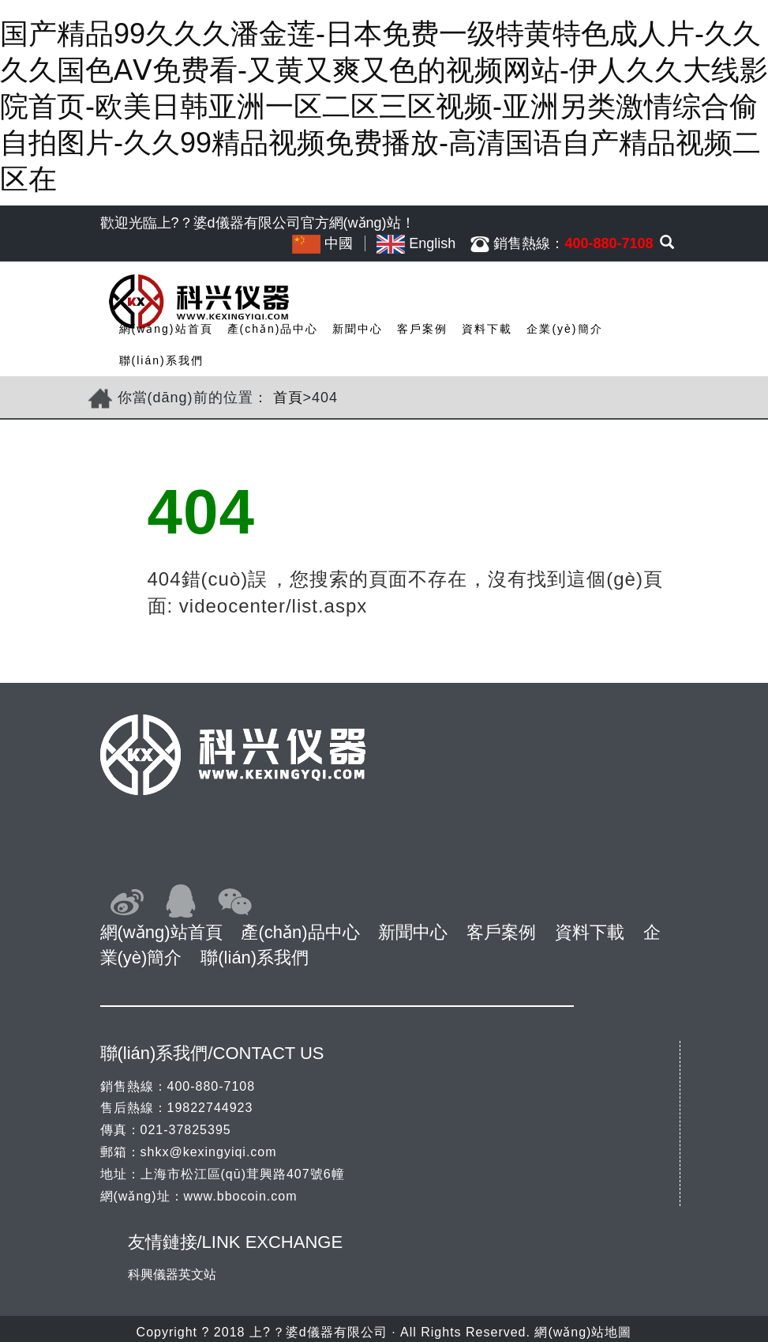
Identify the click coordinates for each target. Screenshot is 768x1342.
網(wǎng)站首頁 (166, 328)
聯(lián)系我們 (161, 360)
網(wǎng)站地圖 (582, 1332)
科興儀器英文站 (172, 1274)
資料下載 (487, 328)
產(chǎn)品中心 (273, 328)
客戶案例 (422, 328)
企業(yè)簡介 (564, 328)
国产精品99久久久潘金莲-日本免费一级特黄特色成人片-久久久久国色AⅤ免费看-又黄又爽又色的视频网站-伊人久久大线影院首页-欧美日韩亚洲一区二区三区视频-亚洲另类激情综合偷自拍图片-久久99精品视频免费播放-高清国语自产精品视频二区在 (384, 106)
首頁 (288, 397)
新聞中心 (357, 328)
